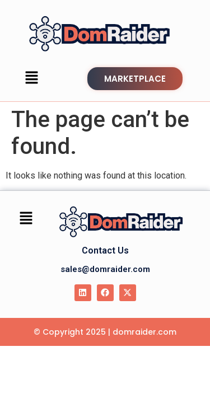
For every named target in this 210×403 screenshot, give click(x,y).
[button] (32, 78)
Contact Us (105, 250)
